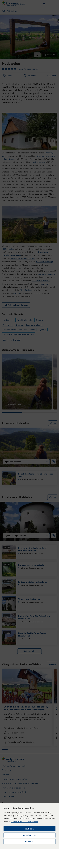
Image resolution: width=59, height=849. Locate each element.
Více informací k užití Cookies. (24, 821)
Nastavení (29, 841)
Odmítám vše (29, 835)
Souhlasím (29, 829)
